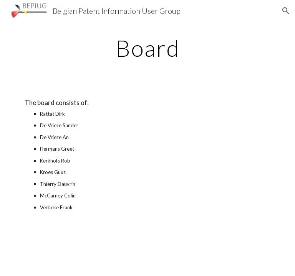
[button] (286, 11)
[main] (147, 48)
